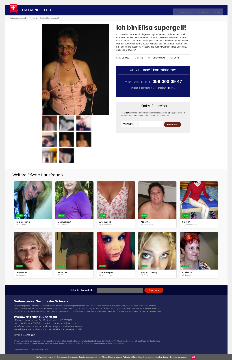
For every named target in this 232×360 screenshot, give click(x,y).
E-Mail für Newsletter (81, 290)
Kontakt (204, 10)
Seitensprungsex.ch (44, 10)
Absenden (154, 290)
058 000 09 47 (29, 335)
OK (193, 357)
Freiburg (33, 18)
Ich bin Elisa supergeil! (49, 18)
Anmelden (188, 10)
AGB (218, 10)
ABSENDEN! (132, 132)
